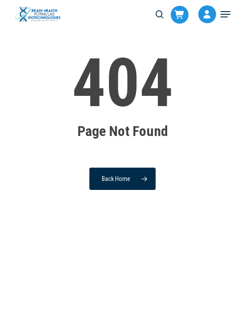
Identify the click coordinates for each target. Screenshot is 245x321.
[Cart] (175, 16)
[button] (225, 14)
